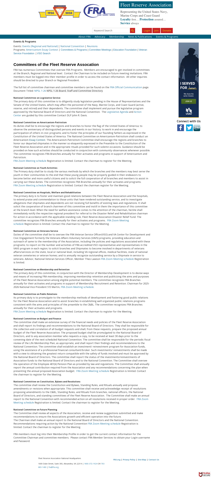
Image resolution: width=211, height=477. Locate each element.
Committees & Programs (74, 49)
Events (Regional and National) (40, 46)
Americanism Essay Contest (42, 49)
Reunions (92, 46)
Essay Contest (37, 139)
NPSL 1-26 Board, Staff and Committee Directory (75, 90)
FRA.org (116, 459)
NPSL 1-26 (40, 90)
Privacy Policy (129, 459)
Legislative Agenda (117, 111)
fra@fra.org (54, 467)
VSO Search (43, 53)
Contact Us (154, 459)
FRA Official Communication (126, 87)
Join (156, 30)
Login (147, 30)
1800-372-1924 (90, 463)
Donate (167, 30)
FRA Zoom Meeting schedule (29, 160)
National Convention (72, 46)
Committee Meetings (100, 49)
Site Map (142, 459)
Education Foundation (125, 49)
